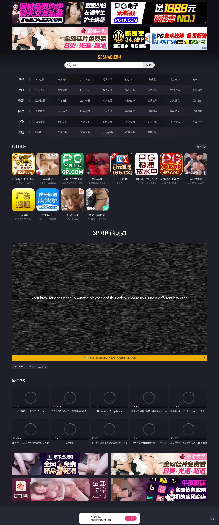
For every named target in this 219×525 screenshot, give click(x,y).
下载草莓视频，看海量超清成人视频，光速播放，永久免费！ (143, 357)
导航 (21, 132)
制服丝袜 (130, 100)
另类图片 (197, 111)
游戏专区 (107, 79)
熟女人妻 (130, 90)
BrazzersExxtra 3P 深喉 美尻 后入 (30, 366)
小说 (21, 122)
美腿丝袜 (130, 111)
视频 (21, 90)
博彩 (21, 79)
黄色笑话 (175, 121)
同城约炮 (40, 132)
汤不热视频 (108, 132)
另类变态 (197, 100)
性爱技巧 (197, 121)
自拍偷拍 (62, 90)
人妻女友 (85, 121)
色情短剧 (152, 132)
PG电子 (40, 79)
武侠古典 (107, 121)
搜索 (148, 65)
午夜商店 (62, 132)
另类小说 (152, 121)
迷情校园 (130, 121)
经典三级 (152, 100)
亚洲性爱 (40, 100)
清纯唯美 (152, 111)
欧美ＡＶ (85, 90)
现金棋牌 (175, 79)
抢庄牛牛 (197, 79)
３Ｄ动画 (107, 90)
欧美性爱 (107, 100)
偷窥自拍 (40, 111)
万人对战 (85, 79)
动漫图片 (107, 111)
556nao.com (109, 57)
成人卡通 (85, 100)
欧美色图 (85, 111)
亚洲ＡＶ (40, 90)
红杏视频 (130, 132)
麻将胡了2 (130, 79)
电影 (21, 100)
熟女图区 (175, 111)
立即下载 (130, 518)
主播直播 (175, 90)
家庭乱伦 (62, 121)
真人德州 (62, 79)
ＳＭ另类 (197, 90)
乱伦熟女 (175, 100)
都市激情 (40, 121)
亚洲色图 (62, 111)
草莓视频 (85, 132)
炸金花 (152, 79)
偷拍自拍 (62, 100)
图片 (21, 111)
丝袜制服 (152, 90)
